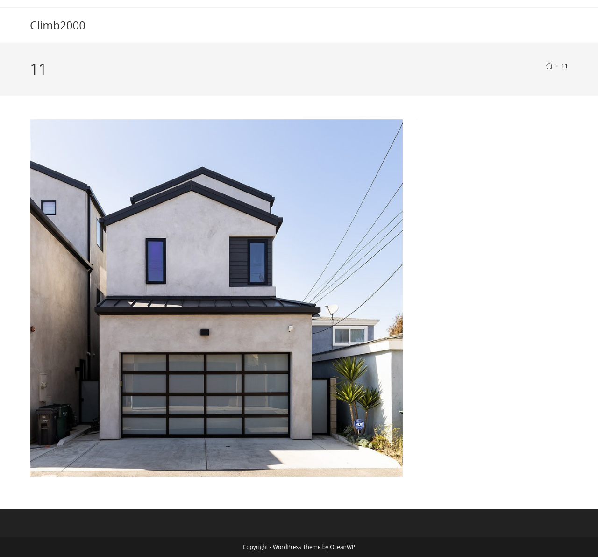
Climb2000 (57, 25)
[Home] (549, 66)
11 (564, 66)
